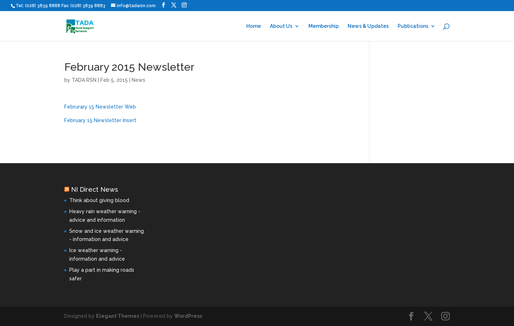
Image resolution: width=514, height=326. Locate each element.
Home (253, 26)
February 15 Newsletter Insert (100, 120)
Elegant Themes (117, 316)
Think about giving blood (99, 200)
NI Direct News (94, 189)
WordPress (188, 316)
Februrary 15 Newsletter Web (100, 107)
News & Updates (368, 26)
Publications (413, 26)
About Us (281, 26)
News (138, 80)
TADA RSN (84, 80)
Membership (323, 26)
